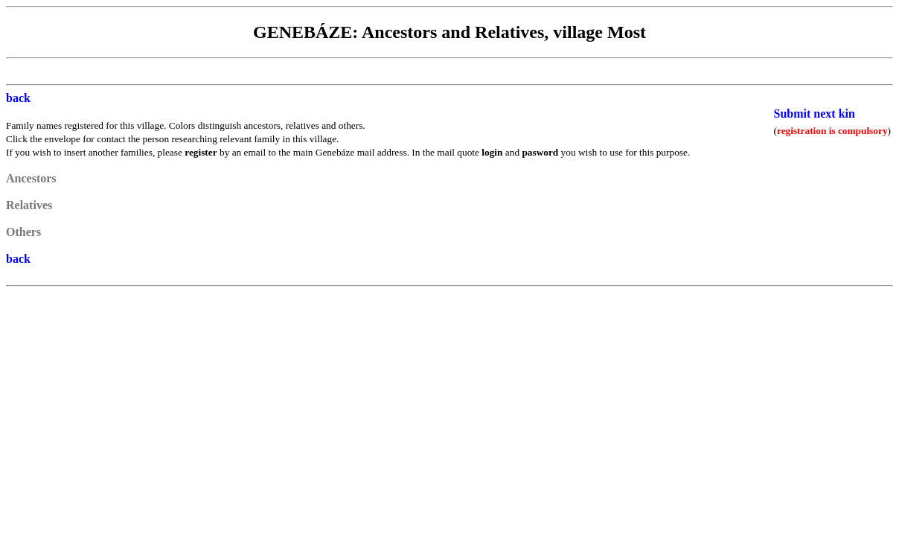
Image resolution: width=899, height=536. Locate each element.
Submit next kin (814, 113)
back (18, 98)
